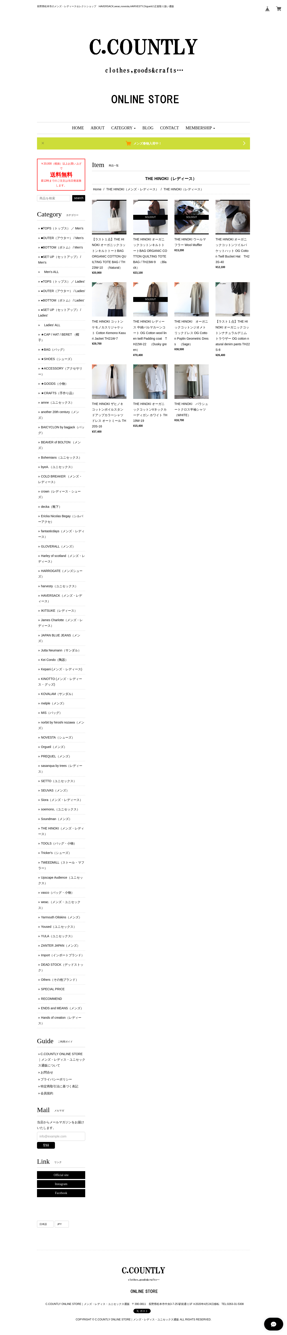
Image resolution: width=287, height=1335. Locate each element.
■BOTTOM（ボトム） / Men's (62, 247)
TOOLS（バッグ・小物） (59, 843)
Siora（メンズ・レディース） (62, 800)
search (78, 198)
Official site (61, 1175)
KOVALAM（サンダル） (58, 694)
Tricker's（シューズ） (56, 853)
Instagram (61, 1184)
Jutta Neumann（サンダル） (61, 650)
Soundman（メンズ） (56, 819)
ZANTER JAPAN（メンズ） (60, 945)
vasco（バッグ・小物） (57, 892)
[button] (123, 128)
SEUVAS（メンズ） (55, 790)
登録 (46, 1145)
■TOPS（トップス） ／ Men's (62, 228)
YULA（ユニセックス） (57, 936)
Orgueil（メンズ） (54, 747)
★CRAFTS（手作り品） (58, 393)
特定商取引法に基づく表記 (59, 1086)
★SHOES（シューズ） (57, 359)
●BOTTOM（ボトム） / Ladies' (63, 300)
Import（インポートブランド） (63, 955)
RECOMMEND (51, 999)
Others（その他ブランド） (60, 979)
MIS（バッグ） (51, 713)
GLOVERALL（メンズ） (58, 546)
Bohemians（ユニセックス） (61, 457)
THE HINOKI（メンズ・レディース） (132, 189)
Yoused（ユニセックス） (58, 926)
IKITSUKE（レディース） (59, 610)
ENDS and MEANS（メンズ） (62, 1008)
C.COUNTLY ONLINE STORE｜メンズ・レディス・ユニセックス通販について (61, 1059)
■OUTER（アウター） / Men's (62, 238)
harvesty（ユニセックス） (59, 586)
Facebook (61, 1193)
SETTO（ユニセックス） (58, 781)
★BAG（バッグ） (53, 349)
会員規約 (47, 1093)
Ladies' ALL (50, 325)
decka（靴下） (51, 506)
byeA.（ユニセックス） (57, 467)
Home (97, 189)
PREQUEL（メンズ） (56, 756)
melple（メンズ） (53, 703)
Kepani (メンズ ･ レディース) (61, 669)
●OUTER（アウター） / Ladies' (63, 291)
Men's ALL (50, 272)
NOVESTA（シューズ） (58, 737)
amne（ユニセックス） (57, 402)
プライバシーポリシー (56, 1079)
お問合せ (47, 1072)
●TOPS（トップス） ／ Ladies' (63, 281)
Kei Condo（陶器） (54, 660)
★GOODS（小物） (54, 383)
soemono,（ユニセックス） (60, 809)
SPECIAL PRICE (53, 989)
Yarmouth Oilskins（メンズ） (61, 917)
